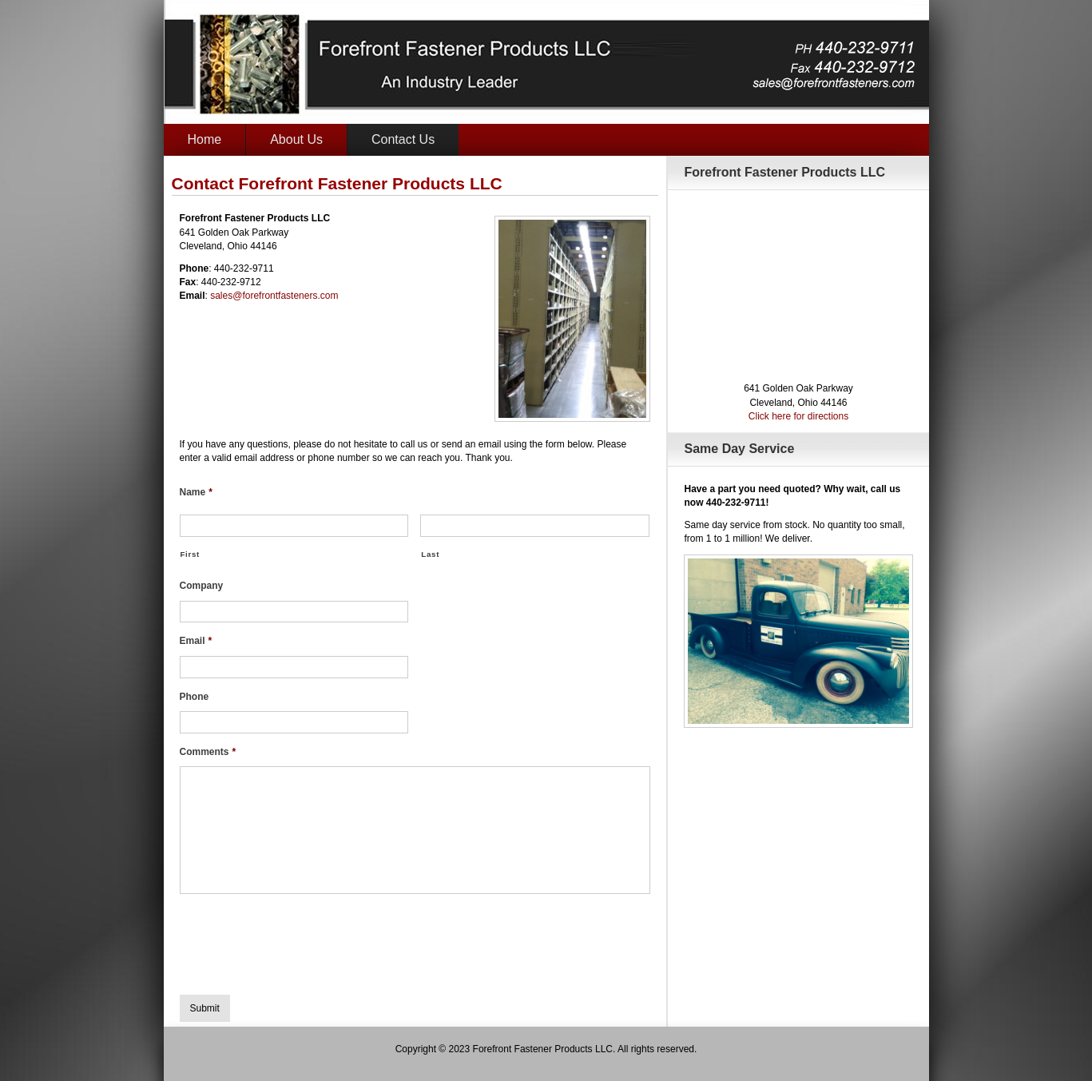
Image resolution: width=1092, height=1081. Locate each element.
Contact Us (403, 139)
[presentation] (301, 938)
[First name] (294, 526)
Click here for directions (798, 416)
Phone (194, 696)
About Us (296, 139)
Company (202, 585)
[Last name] (534, 526)
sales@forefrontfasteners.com (274, 295)
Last (430, 554)
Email (196, 640)
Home (205, 139)
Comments (208, 751)
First (190, 554)
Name (196, 492)
